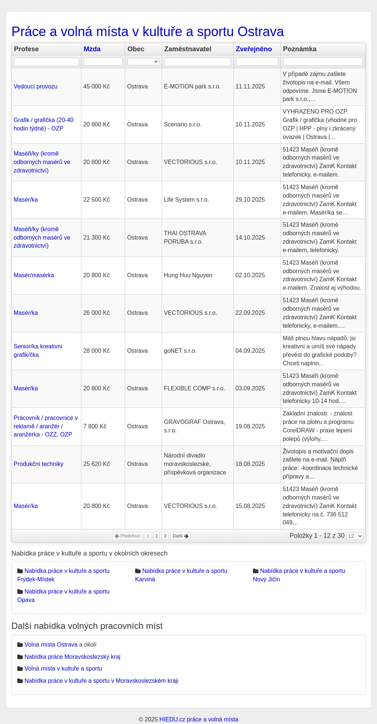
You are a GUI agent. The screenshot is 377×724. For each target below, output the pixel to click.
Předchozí (127, 536)
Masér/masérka (34, 275)
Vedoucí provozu (35, 86)
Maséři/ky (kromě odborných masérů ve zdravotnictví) (42, 162)
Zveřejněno (254, 49)
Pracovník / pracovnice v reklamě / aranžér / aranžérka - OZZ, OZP (46, 426)
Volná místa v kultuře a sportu (63, 668)
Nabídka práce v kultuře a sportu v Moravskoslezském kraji (101, 681)
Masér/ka (26, 199)
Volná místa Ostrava (50, 644)
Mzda (92, 49)
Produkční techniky (38, 464)
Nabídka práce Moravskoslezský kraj (72, 657)
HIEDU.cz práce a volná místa (198, 719)
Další (180, 536)
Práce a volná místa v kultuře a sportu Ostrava (147, 31)
